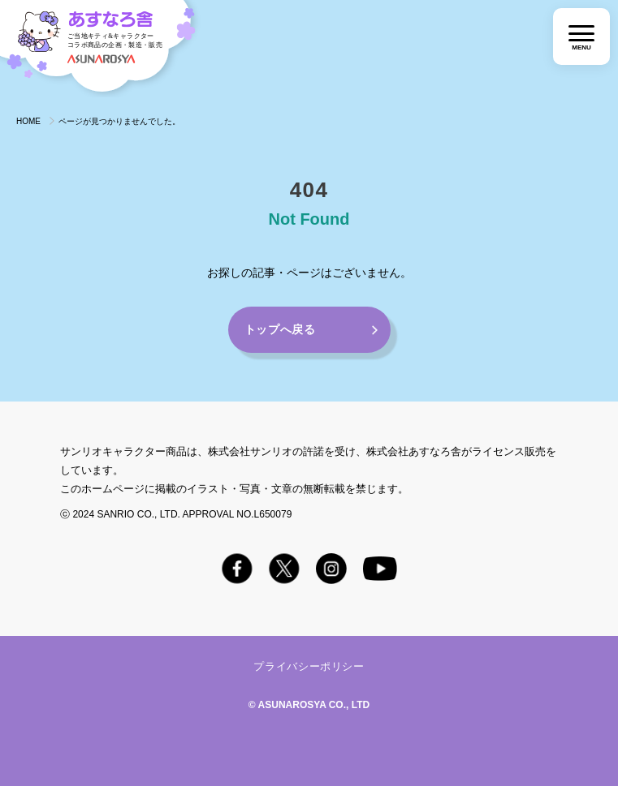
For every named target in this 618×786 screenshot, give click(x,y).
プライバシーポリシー (309, 666)
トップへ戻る (280, 329)
